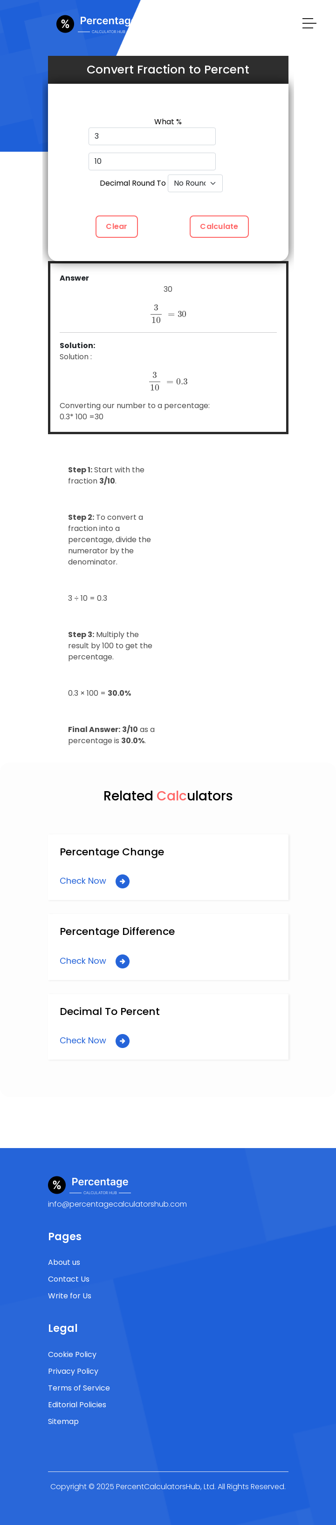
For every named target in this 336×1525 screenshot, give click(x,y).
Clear (116, 226)
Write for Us (69, 1295)
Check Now (95, 881)
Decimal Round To (133, 183)
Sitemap (63, 1421)
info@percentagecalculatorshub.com (117, 1204)
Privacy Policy (73, 1371)
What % (168, 121)
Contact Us (68, 1279)
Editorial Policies (77, 1404)
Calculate (219, 226)
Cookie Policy (72, 1354)
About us (64, 1262)
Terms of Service (79, 1388)
